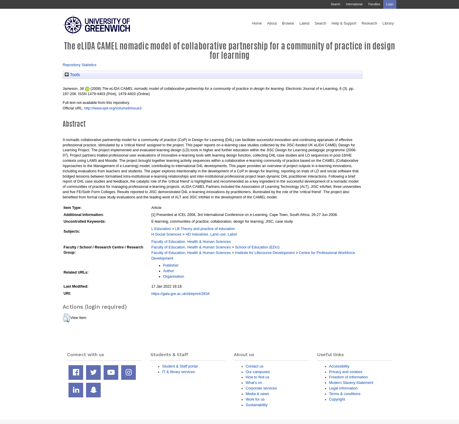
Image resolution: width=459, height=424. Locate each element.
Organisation (173, 276)
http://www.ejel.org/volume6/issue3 (112, 108)
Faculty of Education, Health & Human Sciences (191, 241)
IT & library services (178, 372)
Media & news (257, 394)
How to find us (257, 377)
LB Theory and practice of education (205, 228)
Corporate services (261, 388)
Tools (72, 74)
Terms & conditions (345, 394)
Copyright (337, 399)
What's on (254, 382)
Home (257, 23)
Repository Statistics (80, 65)
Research (369, 23)
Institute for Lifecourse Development (265, 252)
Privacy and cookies (345, 372)
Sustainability (257, 405)
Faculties (374, 4)
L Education (161, 228)
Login (389, 4)
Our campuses (258, 372)
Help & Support (344, 23)
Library (388, 23)
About (272, 23)
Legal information (343, 388)
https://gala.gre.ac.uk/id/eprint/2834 (180, 293)
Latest (304, 23)
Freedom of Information (348, 377)
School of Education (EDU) (257, 247)
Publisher (171, 265)
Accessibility (339, 366)
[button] (66, 318)
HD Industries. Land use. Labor (211, 234)
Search (335, 4)
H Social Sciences (166, 234)
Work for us (255, 399)
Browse (288, 23)
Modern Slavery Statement (351, 382)
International (354, 4)
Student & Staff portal (180, 366)
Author (168, 271)
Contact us (254, 366)
